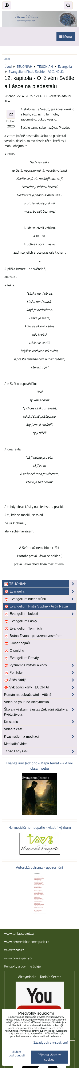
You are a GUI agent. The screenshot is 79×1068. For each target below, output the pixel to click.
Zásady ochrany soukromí (50, 1042)
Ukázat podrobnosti (17, 1053)
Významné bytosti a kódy (40, 665)
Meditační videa (16, 744)
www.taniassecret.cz (19, 933)
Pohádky (40, 672)
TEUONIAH (40, 584)
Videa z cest (13, 729)
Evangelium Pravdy (21, 658)
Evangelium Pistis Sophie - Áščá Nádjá (36, 606)
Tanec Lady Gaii (40, 751)
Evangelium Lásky (20, 621)
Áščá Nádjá (40, 680)
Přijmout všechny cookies (49, 1057)
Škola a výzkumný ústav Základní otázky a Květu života (40, 712)
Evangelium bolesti (40, 613)
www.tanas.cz (14, 949)
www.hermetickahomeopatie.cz (26, 941)
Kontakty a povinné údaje (22, 966)
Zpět (7, 59)
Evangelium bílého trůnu (40, 599)
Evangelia (40, 591)
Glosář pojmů (17, 643)
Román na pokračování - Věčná (40, 694)
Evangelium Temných (23, 628)
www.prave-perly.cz (18, 958)
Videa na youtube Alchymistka (26, 702)
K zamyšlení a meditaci (40, 736)
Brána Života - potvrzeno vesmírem (33, 636)
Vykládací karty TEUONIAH (40, 687)
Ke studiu (40, 721)
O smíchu (14, 650)
